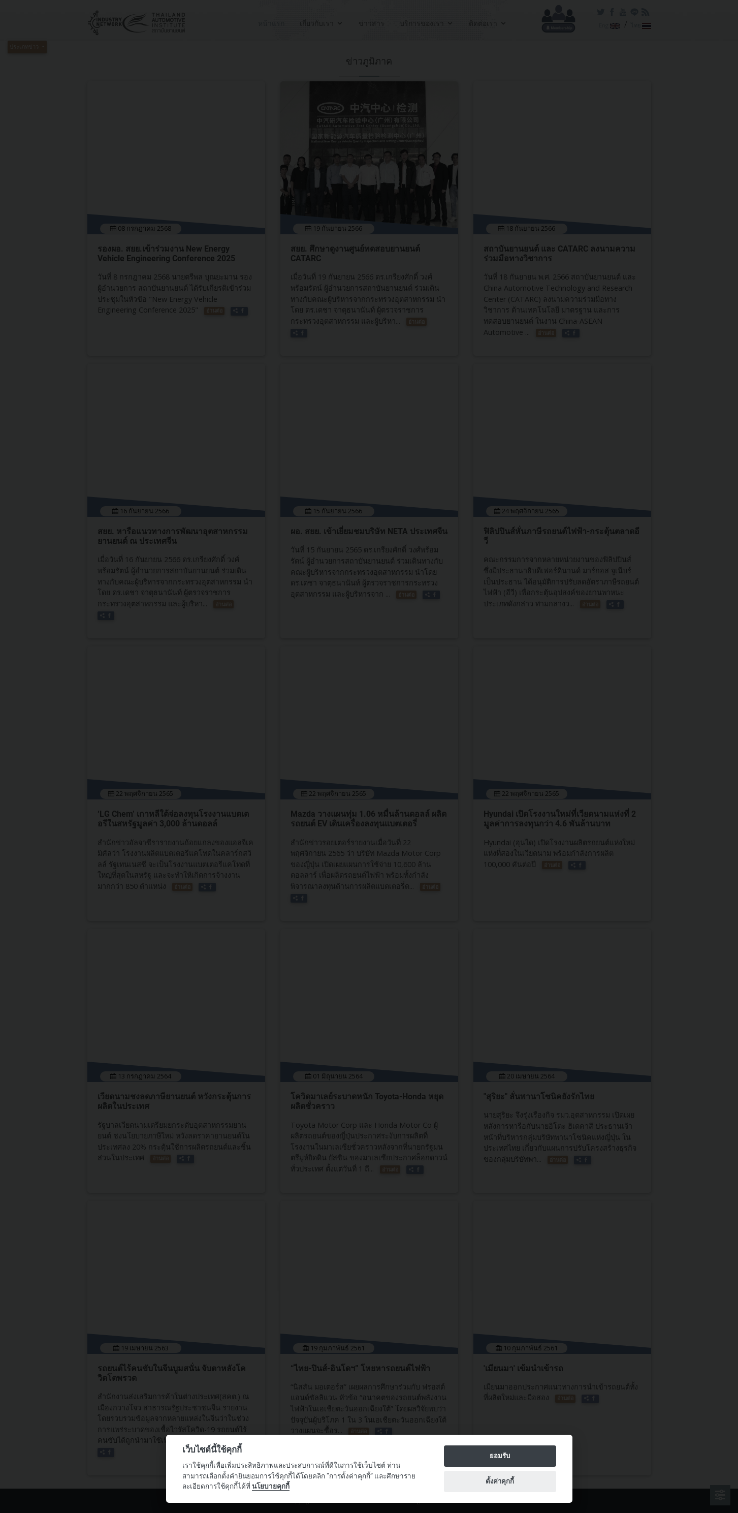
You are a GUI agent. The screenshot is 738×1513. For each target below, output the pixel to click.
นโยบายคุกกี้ (271, 1486)
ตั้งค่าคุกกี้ (500, 1481)
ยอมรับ (500, 1456)
